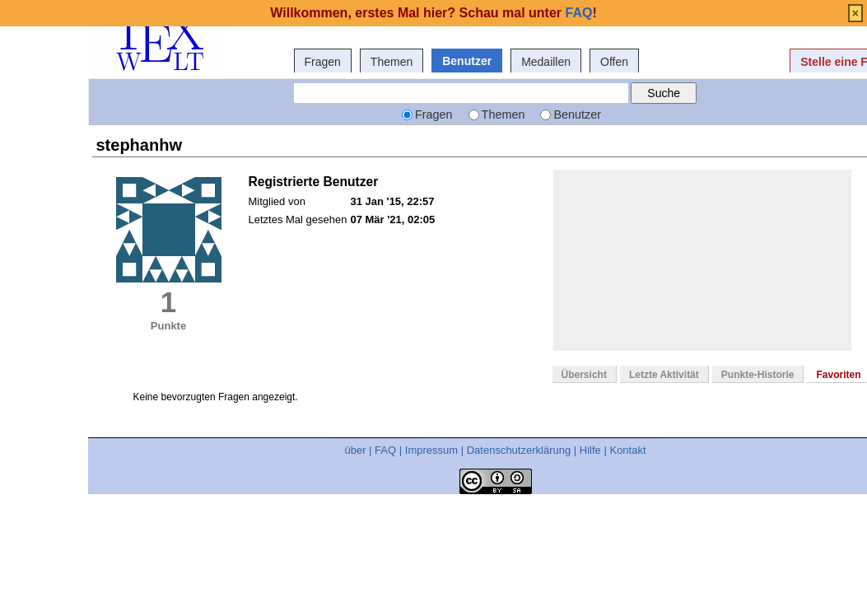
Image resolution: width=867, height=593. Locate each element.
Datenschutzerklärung (519, 450)
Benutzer (467, 61)
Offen (614, 61)
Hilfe (590, 450)
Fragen (323, 61)
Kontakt (627, 450)
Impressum (431, 450)
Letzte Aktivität (664, 375)
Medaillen (546, 61)
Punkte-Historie (758, 375)
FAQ (385, 450)
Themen (392, 61)
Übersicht (584, 375)
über (355, 450)
